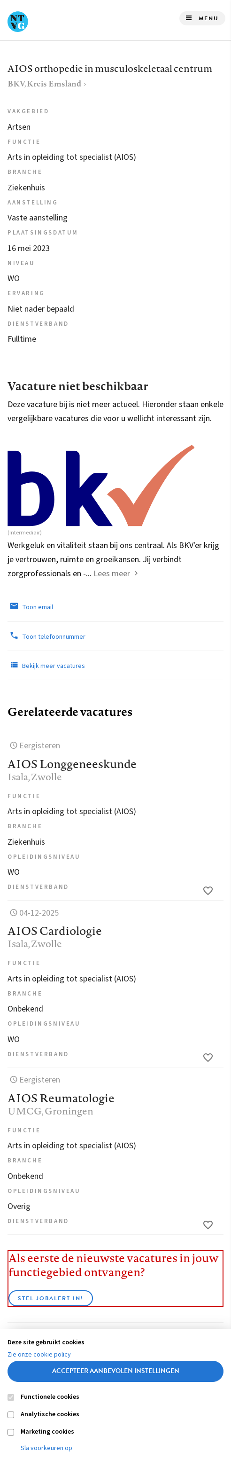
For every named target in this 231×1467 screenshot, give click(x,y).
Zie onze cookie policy (39, 1354)
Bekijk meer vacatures (46, 665)
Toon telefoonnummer (46, 636)
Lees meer (111, 574)
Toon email (30, 606)
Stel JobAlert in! (51, 1298)
